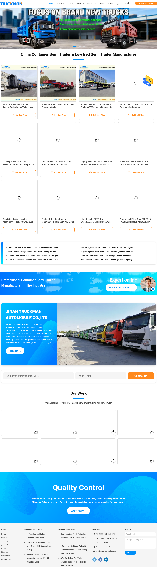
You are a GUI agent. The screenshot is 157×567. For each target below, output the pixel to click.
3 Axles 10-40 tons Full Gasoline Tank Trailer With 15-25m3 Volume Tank (33, 260)
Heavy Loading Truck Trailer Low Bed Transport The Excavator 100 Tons (73, 537)
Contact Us (140, 375)
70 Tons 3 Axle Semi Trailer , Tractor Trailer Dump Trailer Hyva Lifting (18, 107)
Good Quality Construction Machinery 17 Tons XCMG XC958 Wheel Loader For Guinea (18, 222)
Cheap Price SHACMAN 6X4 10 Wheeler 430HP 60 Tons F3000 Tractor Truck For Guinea (56, 165)
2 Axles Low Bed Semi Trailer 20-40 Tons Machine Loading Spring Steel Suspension (73, 549)
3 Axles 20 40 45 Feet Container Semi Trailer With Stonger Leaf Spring (39, 546)
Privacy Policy (6, 559)
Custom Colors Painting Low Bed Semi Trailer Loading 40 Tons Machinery (33, 252)
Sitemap (4, 552)
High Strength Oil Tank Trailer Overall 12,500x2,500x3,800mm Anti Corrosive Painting (107, 252)
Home (3, 534)
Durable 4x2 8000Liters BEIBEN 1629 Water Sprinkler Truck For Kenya (134, 165)
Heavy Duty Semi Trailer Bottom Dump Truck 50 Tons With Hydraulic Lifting (107, 248)
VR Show (4, 541)
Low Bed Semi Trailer (67, 529)
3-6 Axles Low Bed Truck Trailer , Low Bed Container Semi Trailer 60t (33, 248)
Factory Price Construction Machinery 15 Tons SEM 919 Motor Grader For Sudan (58, 222)
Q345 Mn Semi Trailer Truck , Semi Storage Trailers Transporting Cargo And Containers (107, 256)
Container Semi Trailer (33, 529)
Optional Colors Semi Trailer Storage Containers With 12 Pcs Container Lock (40, 558)
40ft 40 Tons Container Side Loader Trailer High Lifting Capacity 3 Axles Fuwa (107, 260)
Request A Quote (146, 3)
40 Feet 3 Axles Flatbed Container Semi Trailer (36, 536)
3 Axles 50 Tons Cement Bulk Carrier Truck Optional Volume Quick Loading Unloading (33, 256)
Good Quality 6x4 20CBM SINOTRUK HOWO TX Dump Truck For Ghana (18, 165)
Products (4, 538)
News (3, 548)
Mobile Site (5, 556)
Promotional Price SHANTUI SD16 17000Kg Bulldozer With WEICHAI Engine (135, 222)
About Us (5, 545)
